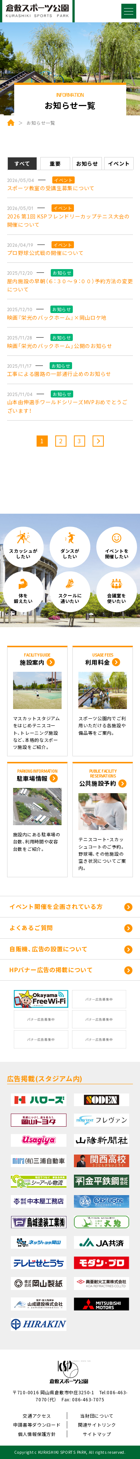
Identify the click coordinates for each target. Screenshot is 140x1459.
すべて (22, 163)
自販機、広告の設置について (48, 948)
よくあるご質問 (31, 927)
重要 (55, 163)
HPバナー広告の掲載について (51, 969)
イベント (119, 163)
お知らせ (87, 163)
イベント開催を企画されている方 (56, 906)
